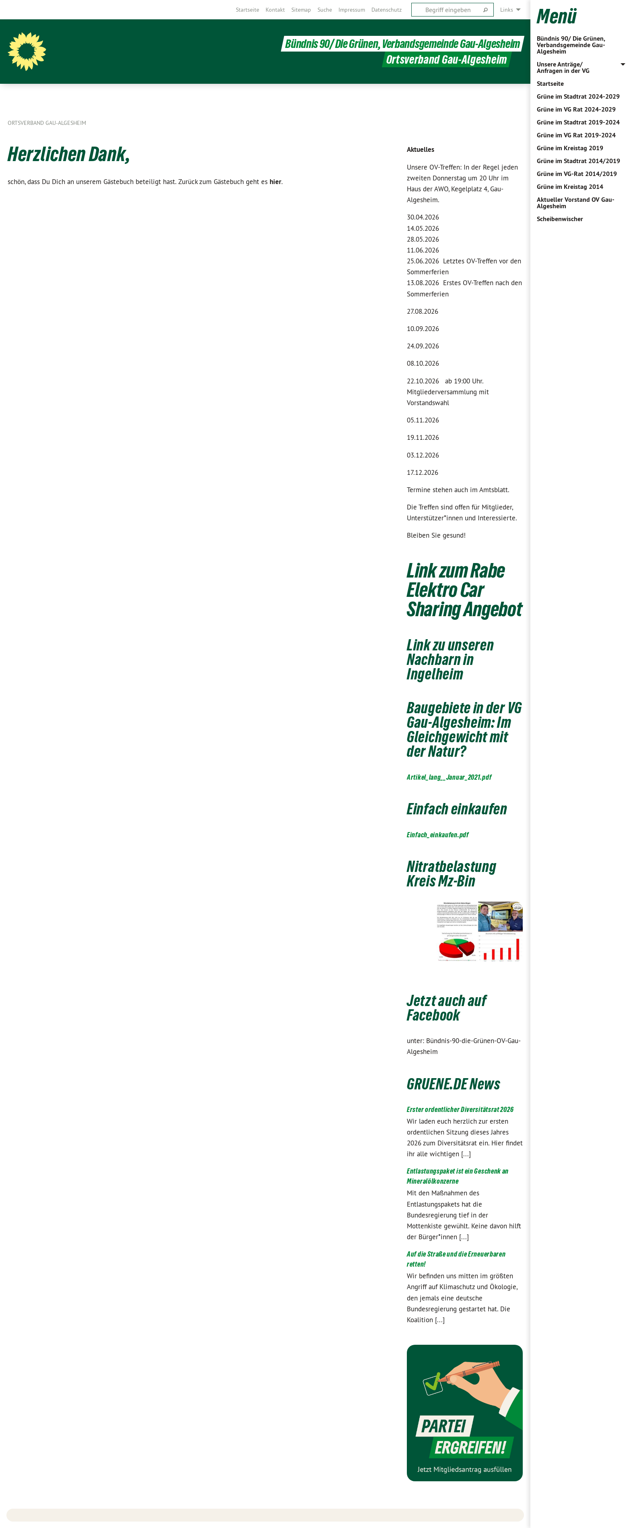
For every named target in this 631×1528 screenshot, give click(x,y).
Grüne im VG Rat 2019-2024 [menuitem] (576, 135)
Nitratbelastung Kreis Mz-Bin (452, 874)
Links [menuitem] (506, 9)
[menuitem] (247, 9)
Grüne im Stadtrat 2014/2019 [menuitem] (578, 161)
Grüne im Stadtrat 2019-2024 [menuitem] (578, 122)
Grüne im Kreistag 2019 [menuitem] (570, 148)
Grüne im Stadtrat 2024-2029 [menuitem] (578, 96)
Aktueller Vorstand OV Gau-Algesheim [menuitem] (576, 202)
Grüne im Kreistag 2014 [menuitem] (570, 186)
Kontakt (275, 9)
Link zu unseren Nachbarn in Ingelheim (450, 659)
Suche (325, 9)
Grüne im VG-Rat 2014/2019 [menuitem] (577, 174)
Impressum (351, 9)
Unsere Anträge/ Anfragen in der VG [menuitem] (563, 67)
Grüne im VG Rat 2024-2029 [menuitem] (576, 109)
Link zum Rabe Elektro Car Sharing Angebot (464, 590)
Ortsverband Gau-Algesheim (47, 122)
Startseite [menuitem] (550, 83)
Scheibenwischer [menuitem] (560, 219)
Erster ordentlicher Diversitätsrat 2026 (460, 1109)
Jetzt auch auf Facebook (447, 1008)
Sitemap (301, 9)
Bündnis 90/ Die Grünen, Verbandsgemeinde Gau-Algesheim (571, 45)
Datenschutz (386, 9)
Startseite (247, 9)
